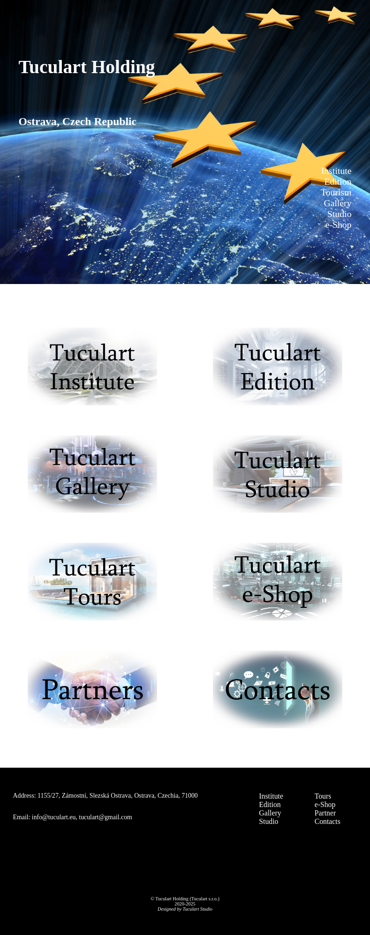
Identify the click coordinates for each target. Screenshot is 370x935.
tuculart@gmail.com (105, 817)
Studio (268, 821)
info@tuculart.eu (54, 817)
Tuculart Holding (86, 67)
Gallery (270, 813)
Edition (269, 804)
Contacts (327, 821)
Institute (271, 796)
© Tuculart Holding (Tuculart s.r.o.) (185, 898)
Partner (325, 813)
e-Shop (325, 804)
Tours (323, 796)
